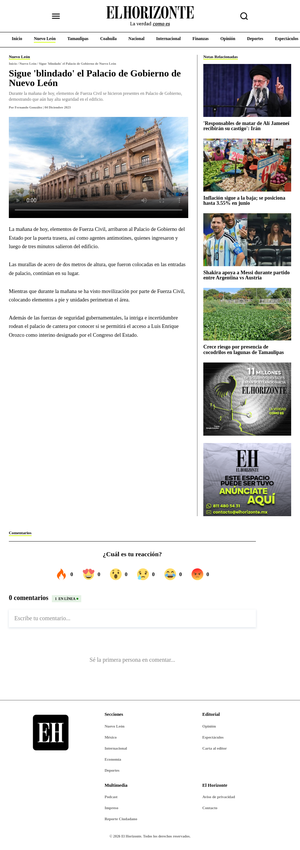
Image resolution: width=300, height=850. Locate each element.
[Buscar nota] (244, 16)
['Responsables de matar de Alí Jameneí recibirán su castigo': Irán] (247, 90)
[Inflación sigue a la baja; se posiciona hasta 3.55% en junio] (247, 165)
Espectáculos (213, 737)
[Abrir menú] (56, 16)
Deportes (111, 770)
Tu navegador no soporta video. (98, 167)
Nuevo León (114, 726)
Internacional (115, 748)
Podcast (110, 797)
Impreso (111, 808)
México (110, 737)
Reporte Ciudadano (120, 819)
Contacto (209, 808)
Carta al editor (214, 748)
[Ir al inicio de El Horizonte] (150, 16)
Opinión (209, 726)
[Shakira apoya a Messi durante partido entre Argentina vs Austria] (247, 239)
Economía (112, 759)
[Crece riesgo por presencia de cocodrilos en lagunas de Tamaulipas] (247, 314)
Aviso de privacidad (218, 797)
